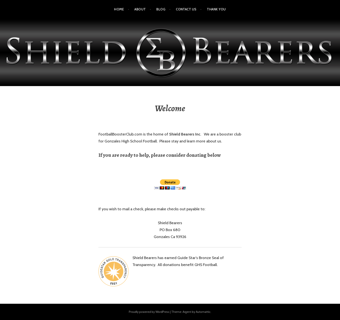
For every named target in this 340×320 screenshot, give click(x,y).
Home (119, 9)
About (140, 9)
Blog (160, 9)
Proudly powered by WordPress (149, 312)
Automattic (203, 312)
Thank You (216, 9)
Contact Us (186, 9)
